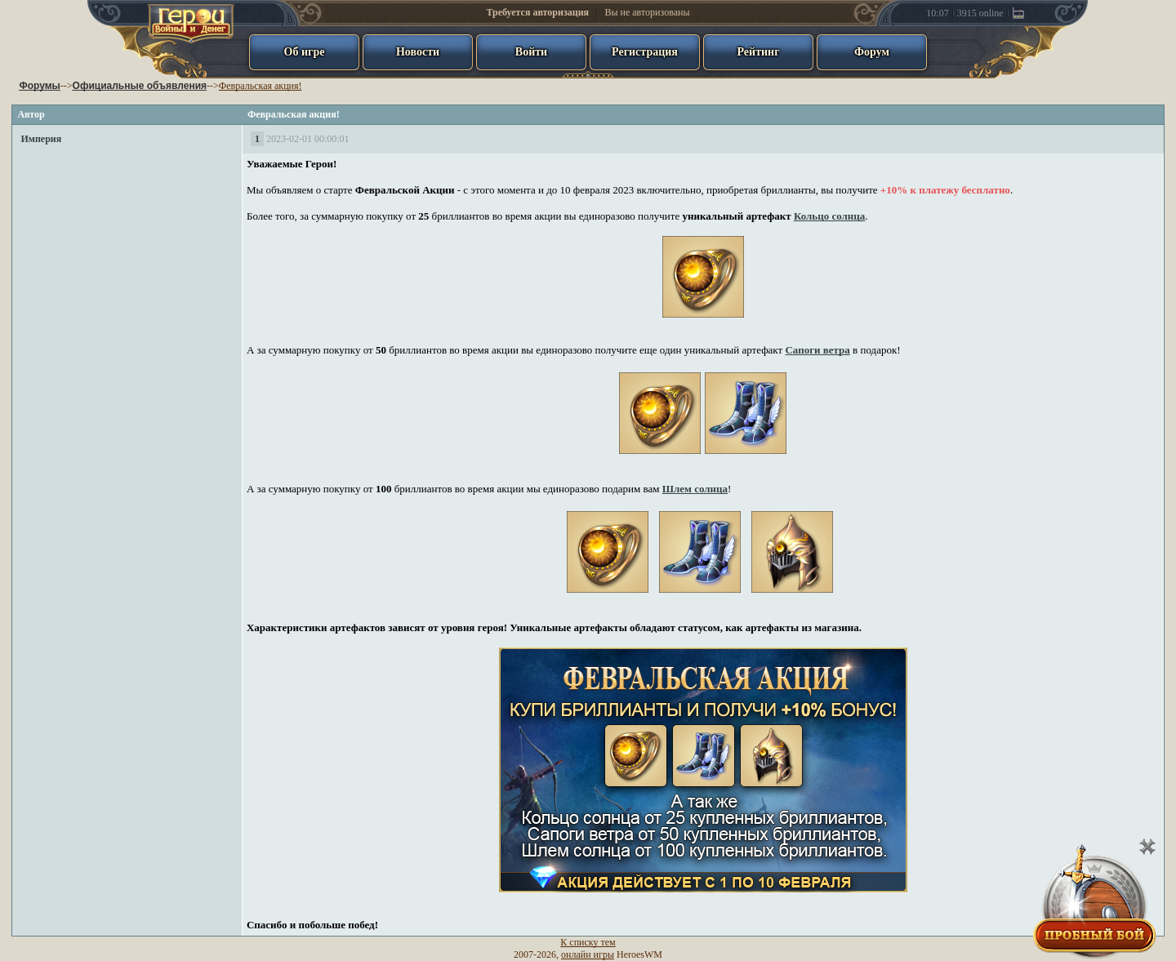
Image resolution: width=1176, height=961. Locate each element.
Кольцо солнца (829, 216)
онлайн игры (587, 954)
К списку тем (587, 942)
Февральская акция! (260, 85)
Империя (40, 139)
